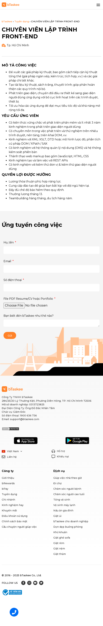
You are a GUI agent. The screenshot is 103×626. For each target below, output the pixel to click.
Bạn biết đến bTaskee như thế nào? (29, 315)
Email (8, 261)
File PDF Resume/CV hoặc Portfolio (29, 298)
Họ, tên (9, 242)
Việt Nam (14, 451)
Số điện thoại (13, 280)
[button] (98, 5)
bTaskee (7, 21)
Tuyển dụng (21, 21)
